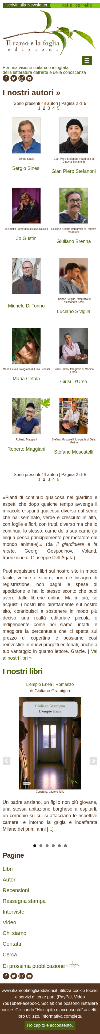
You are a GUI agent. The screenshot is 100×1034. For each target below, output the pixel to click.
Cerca (10, 954)
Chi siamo (14, 933)
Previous (7, 761)
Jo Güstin (26, 238)
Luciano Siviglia (73, 311)
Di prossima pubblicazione (41, 966)
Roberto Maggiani (26, 449)
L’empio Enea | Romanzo (50, 684)
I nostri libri (22, 671)
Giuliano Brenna (74, 241)
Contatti (12, 944)
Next (93, 761)
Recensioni (16, 890)
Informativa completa (61, 1016)
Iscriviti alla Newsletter (26, 5)
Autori (10, 880)
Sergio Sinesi (26, 168)
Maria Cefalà (26, 378)
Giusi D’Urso (73, 381)
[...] (50, 829)
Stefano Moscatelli (73, 452)
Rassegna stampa (24, 901)
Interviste (13, 912)
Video (9, 922)
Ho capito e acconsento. (50, 1025)
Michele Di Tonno (26, 306)
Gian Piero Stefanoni (73, 171)
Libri (8, 869)
